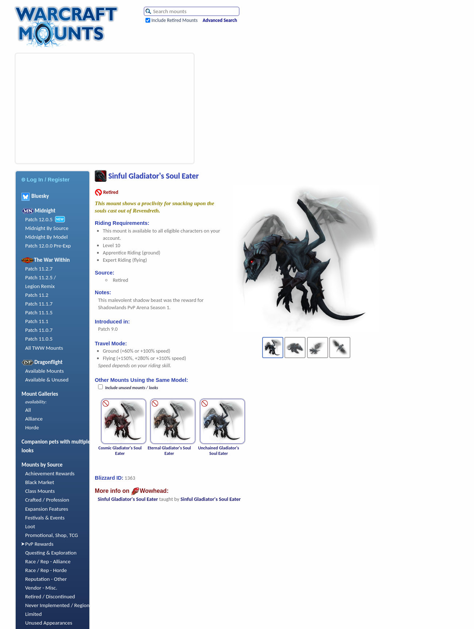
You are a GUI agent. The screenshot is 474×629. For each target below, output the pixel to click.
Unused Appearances (48, 623)
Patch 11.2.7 (39, 268)
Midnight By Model (46, 237)
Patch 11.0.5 (39, 338)
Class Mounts (40, 491)
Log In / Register (46, 179)
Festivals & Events (45, 517)
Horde (32, 427)
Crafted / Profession (47, 499)
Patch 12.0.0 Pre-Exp (48, 245)
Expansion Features (46, 509)
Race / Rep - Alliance (47, 561)
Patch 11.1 (36, 321)
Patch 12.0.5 (39, 219)
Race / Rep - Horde (46, 570)
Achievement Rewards (50, 473)
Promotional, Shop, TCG (51, 535)
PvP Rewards (39, 544)
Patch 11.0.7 (39, 330)
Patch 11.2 (36, 295)
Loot (30, 526)
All (28, 410)
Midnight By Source (47, 228)
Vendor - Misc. (41, 587)
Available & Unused (47, 379)
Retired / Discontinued (50, 596)
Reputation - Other (46, 579)
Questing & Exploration (51, 552)
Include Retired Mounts (174, 20)
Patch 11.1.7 (39, 303)
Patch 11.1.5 (39, 312)
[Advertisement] (100, 108)
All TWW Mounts (44, 348)
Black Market (39, 482)
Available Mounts (44, 371)
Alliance (34, 418)
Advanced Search (220, 20)
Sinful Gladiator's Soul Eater (128, 499)
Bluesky (35, 196)
